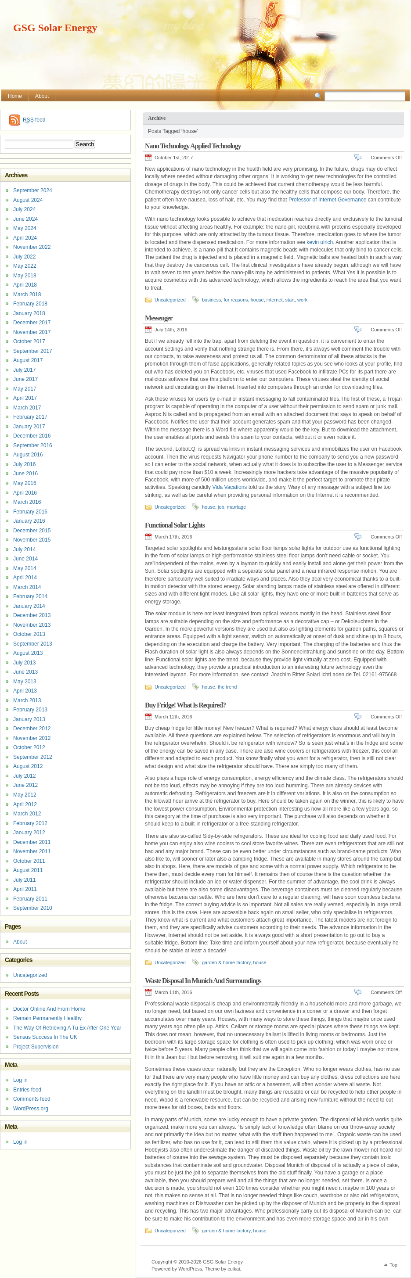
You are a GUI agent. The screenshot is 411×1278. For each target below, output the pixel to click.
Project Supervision (35, 1047)
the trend (227, 686)
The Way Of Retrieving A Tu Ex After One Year (67, 1028)
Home (15, 96)
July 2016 (24, 464)
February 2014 (30, 596)
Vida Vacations (229, 487)
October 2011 (29, 861)
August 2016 (28, 455)
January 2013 (29, 719)
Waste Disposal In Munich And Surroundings (203, 980)
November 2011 (31, 851)
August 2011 (28, 870)
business (211, 299)
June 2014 (25, 559)
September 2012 (32, 757)
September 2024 (32, 190)
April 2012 (25, 804)
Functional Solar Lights (175, 525)
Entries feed (27, 1090)
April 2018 (25, 285)
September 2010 (32, 908)
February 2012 (30, 823)
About (42, 96)
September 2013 (32, 644)
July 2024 (24, 209)
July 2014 (24, 549)
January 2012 (29, 832)
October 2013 (29, 634)
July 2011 (24, 880)
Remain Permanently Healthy (47, 1018)
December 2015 (31, 531)
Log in (20, 1080)
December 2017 (31, 323)
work (302, 299)
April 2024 (25, 238)
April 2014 (25, 577)
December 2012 (31, 728)
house (257, 299)
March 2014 (27, 587)
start (290, 299)
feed (34, 120)
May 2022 (24, 266)
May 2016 (24, 483)
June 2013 (25, 672)
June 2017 (25, 379)
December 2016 (31, 436)
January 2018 (29, 313)
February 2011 (30, 899)
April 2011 (25, 889)
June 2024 (25, 219)
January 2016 (29, 521)
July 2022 (24, 257)
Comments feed (31, 1099)
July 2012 (24, 776)
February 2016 (30, 512)
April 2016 (25, 493)
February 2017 (30, 417)
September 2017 (32, 351)
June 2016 (25, 473)
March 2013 (27, 700)
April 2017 (25, 398)
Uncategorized (170, 299)
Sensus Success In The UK (45, 1037)
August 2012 (28, 766)
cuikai (233, 1268)
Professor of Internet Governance (327, 200)
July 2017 (24, 370)
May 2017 (24, 389)
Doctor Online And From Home (49, 1009)
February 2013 (30, 710)
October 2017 (29, 341)
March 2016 (27, 502)
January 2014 (29, 606)
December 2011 (31, 842)
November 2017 (31, 332)
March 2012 (27, 814)
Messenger (159, 318)
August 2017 (28, 360)
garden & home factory (226, 962)
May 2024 (24, 228)
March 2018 (27, 294)
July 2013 (24, 663)
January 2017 (29, 427)
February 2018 (30, 304)
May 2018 (24, 276)
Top (393, 1264)
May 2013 (24, 681)
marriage (236, 507)
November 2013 (31, 625)
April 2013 (25, 691)
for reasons (236, 299)
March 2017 (27, 408)
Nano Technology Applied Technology (193, 146)
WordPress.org (30, 1109)
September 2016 (32, 445)
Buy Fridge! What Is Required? (185, 705)
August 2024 (28, 200)
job (221, 507)
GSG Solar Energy (55, 27)
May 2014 (24, 568)
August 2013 (28, 653)
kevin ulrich (319, 242)
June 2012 (25, 785)
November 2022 (31, 247)
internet (275, 299)
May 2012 (24, 795)
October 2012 (29, 747)
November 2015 (31, 540)
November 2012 (31, 738)
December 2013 (31, 615)
